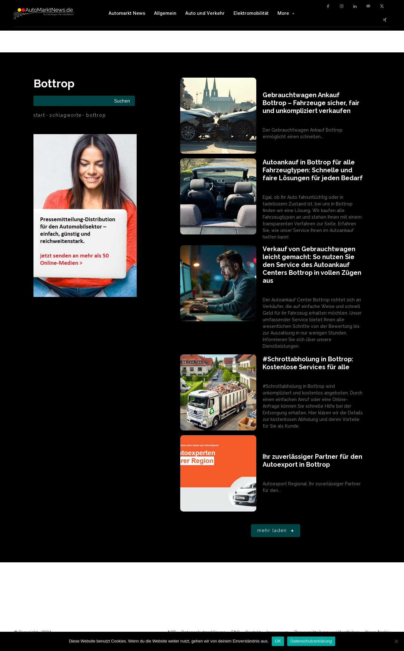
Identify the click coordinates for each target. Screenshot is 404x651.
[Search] (122, 101)
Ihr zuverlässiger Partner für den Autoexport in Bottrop (312, 460)
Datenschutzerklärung (311, 641)
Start (39, 115)
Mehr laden (276, 531)
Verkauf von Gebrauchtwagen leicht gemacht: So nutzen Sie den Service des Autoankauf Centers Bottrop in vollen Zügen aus (312, 264)
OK (278, 641)
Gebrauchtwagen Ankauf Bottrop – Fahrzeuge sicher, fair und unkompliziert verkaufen (311, 103)
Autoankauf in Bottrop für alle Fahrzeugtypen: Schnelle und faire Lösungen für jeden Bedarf (313, 170)
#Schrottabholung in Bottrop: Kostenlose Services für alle (308, 363)
